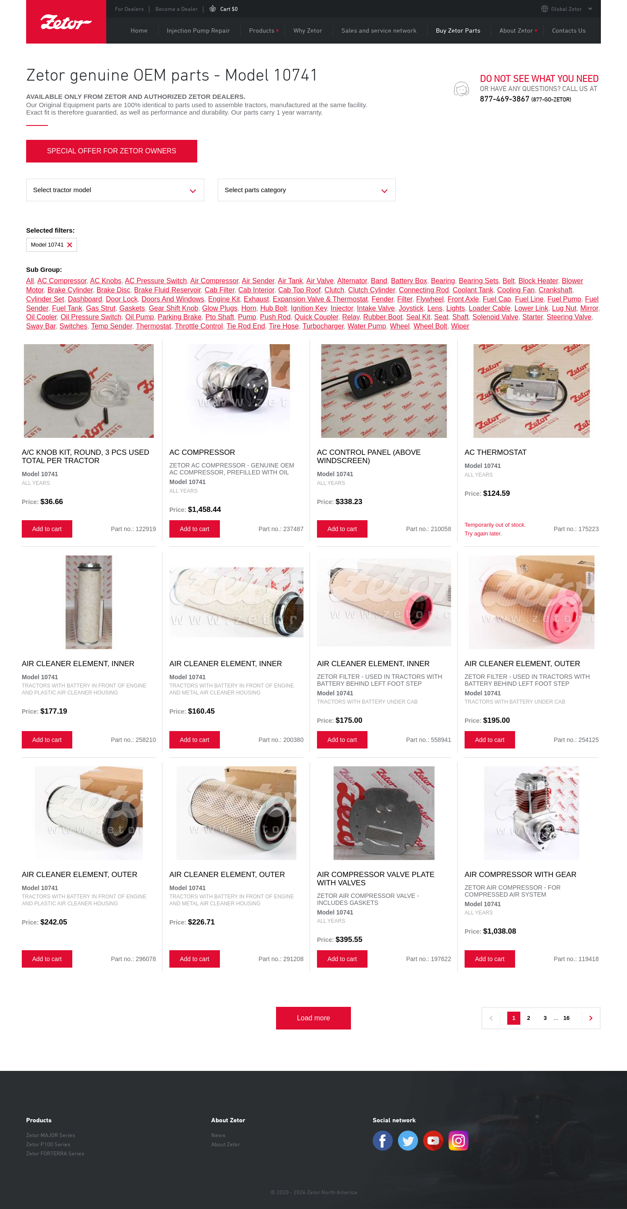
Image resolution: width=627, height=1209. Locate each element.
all (30, 280)
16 (566, 1018)
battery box (409, 280)
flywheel (430, 299)
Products (261, 30)
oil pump (139, 317)
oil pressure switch (91, 317)
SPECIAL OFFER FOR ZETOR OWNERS (112, 151)
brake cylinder (70, 290)
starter (532, 317)
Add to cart (47, 528)
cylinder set (45, 299)
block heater (538, 280)
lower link (531, 308)
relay (351, 317)
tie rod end (245, 326)
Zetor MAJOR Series (50, 1134)
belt (508, 280)
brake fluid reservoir (167, 290)
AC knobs (105, 280)
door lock (122, 299)
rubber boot (382, 317)
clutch (334, 290)
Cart (229, 8)
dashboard (85, 299)
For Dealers (129, 8)
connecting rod (424, 290)
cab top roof (299, 290)
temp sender (111, 326)
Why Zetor (307, 30)
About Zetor (516, 30)
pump (247, 317)
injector (341, 308)
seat (441, 317)
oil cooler (41, 317)
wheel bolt (430, 326)
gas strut (101, 308)
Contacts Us (569, 30)
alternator (352, 280)
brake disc (113, 290)
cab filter (219, 290)
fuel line (529, 299)
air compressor (214, 280)
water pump (366, 326)
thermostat (153, 326)
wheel (399, 326)
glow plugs (219, 308)
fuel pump (564, 299)
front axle (463, 299)
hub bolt (273, 308)
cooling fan (516, 290)
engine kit (224, 299)
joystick (411, 308)
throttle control (199, 326)
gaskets (132, 308)
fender (383, 299)
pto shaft (220, 317)
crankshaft (555, 290)
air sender (258, 280)
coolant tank (473, 290)
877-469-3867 (525, 98)
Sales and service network (379, 30)
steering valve (569, 317)
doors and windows (173, 299)
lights (455, 308)
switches (73, 326)
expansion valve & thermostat (320, 299)
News (218, 1134)
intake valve (376, 308)
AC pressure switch (156, 280)
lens (434, 308)
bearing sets (479, 280)
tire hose (284, 326)
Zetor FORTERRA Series (55, 1153)
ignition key (309, 308)
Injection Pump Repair (198, 30)
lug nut (564, 308)
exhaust (256, 299)
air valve (320, 280)
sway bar (41, 326)
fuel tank (67, 308)
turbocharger (323, 326)
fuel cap (497, 299)
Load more (313, 1018)
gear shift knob (174, 308)
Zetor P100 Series (48, 1144)
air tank (290, 280)
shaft (460, 317)
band (379, 280)
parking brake (180, 317)
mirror (589, 308)
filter (404, 299)
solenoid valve (495, 317)
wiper (460, 326)
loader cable (490, 308)
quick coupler (316, 317)
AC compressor (62, 280)
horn (248, 308)
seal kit (418, 317)
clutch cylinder (371, 290)
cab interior (256, 290)
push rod (275, 317)
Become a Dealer (176, 8)
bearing (443, 280)
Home (139, 30)
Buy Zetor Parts (458, 30)
